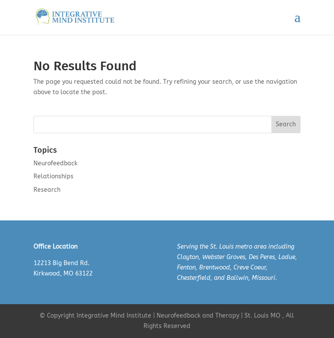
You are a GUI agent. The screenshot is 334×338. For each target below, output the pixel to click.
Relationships (53, 176)
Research (46, 190)
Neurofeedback (55, 163)
